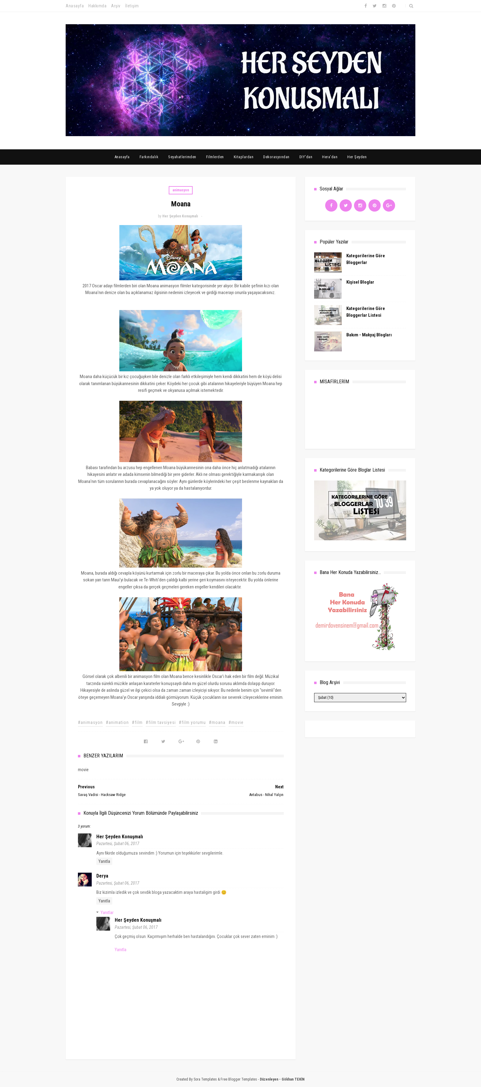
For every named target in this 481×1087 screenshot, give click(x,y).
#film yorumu (192, 722)
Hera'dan (329, 157)
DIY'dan (306, 157)
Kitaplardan (244, 157)
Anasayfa (75, 5)
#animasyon (90, 722)
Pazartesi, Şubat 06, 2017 (117, 843)
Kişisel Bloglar (360, 282)
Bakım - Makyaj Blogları (369, 335)
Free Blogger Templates (239, 1079)
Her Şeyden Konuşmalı (119, 837)
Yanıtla (104, 861)
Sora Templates (205, 1079)
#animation (117, 722)
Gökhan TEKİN (293, 1079)
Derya (102, 876)
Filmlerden (215, 157)
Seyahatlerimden (182, 157)
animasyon (180, 190)
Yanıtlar (107, 912)
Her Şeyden (357, 157)
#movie (236, 722)
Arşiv (116, 5)
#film (137, 722)
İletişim (132, 5)
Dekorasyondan (276, 157)
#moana (217, 722)
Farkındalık (149, 157)
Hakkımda (97, 5)
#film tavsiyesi (161, 722)
